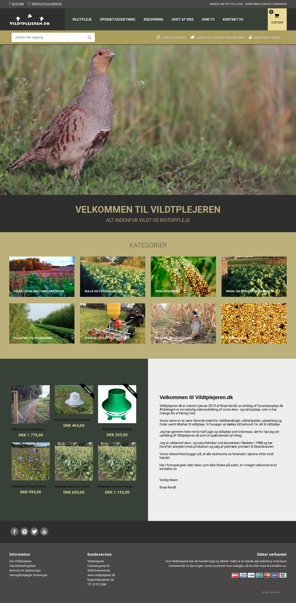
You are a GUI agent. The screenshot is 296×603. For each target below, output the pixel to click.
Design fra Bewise (271, 592)
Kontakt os (233, 19)
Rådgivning (153, 19)
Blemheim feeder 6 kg (117, 429)
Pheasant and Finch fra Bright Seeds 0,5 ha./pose (117, 486)
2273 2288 (18, 3)
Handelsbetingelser (22, 566)
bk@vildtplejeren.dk (47, 3)
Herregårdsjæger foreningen (266, 4)
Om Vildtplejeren (20, 561)
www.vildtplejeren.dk (101, 575)
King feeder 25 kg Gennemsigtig (74, 420)
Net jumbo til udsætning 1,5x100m (31, 429)
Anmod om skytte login (226, 4)
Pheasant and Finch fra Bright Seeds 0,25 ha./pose (74, 486)
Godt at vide (183, 19)
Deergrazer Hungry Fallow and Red (31, 486)
